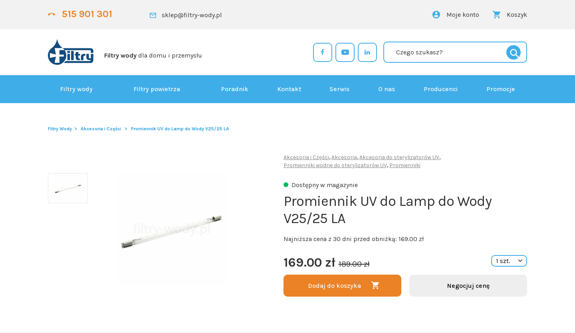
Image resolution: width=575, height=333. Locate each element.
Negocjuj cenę (468, 285)
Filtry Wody (60, 129)
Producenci (441, 89)
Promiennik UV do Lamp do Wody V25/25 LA (180, 129)
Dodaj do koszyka (334, 285)
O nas (386, 89)
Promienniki (404, 165)
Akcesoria (344, 157)
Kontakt (289, 89)
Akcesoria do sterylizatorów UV (399, 157)
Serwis (339, 89)
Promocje (500, 89)
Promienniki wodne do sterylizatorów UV (335, 165)
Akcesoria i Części (101, 129)
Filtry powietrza (156, 89)
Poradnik (234, 89)
